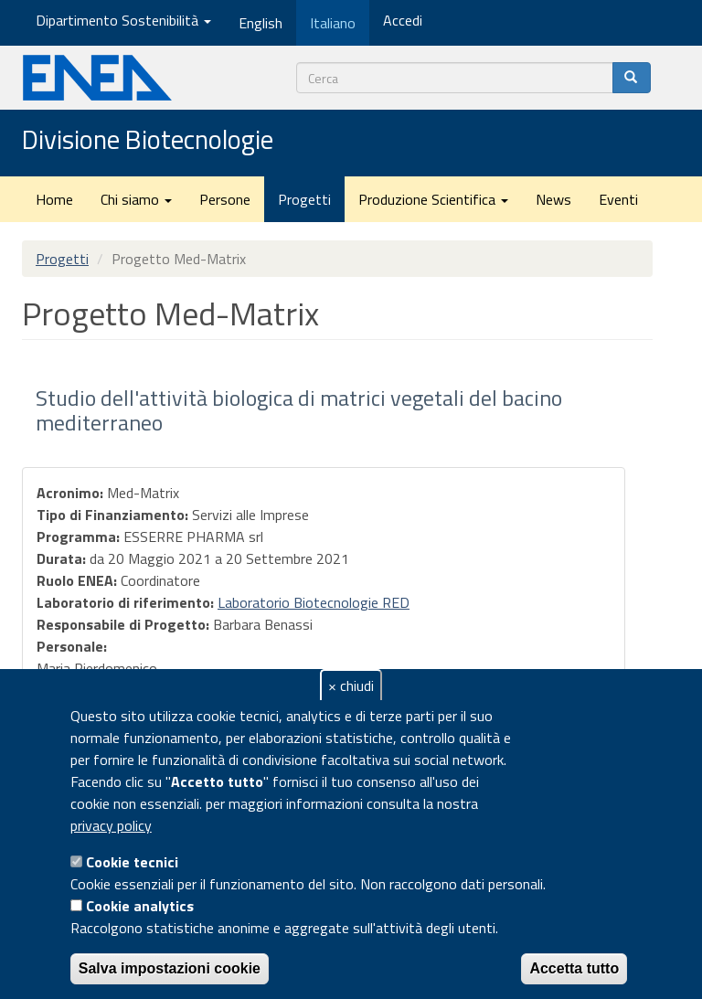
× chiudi (351, 685)
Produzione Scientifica (433, 199)
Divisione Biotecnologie (147, 140)
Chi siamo (136, 199)
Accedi (402, 20)
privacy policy (111, 825)
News (553, 199)
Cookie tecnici (132, 862)
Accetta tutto (574, 968)
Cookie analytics (140, 906)
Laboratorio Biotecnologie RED (314, 602)
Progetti (304, 199)
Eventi (618, 199)
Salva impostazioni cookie (170, 968)
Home (54, 199)
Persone (224, 199)
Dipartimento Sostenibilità (123, 20)
